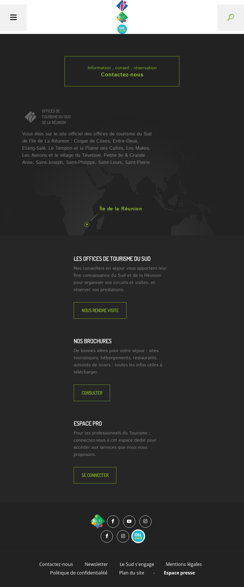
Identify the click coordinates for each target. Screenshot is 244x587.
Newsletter (96, 564)
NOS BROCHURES (92, 341)
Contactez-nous (122, 75)
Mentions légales (184, 564)
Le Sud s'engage (137, 564)
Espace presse (179, 573)
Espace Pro (88, 423)
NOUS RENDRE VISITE (100, 310)
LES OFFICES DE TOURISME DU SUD (112, 258)
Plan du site (131, 573)
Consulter (92, 393)
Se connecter (95, 475)
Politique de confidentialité (78, 573)
